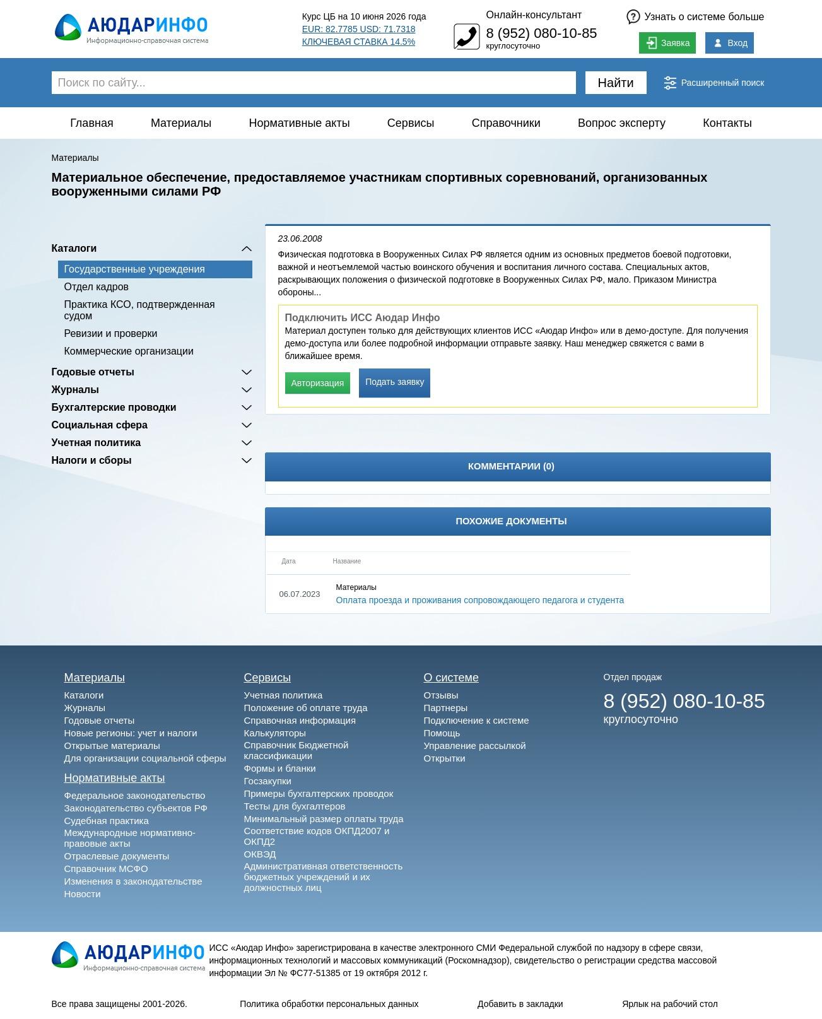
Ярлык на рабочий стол (670, 1004)
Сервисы (411, 123)
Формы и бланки (280, 768)
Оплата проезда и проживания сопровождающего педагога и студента (480, 600)
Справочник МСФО (106, 868)
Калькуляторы (275, 732)
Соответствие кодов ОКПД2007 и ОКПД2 (317, 836)
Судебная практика (106, 820)
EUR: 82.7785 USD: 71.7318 (359, 29)
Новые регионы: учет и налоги (130, 732)
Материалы (181, 123)
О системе (451, 677)
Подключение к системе (476, 720)
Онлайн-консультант (534, 14)
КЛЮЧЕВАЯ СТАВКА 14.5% (358, 42)
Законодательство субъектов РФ (136, 808)
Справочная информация (300, 720)
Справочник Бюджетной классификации (296, 750)
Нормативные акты (299, 123)
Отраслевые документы (117, 856)
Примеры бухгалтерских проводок (319, 793)
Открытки (445, 758)
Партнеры (446, 707)
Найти (616, 83)
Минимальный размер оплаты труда (324, 818)
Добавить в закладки (520, 1004)
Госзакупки (267, 780)
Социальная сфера (100, 425)
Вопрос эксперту (622, 123)
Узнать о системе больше (705, 16)
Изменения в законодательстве (133, 881)
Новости (82, 893)
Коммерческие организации (129, 351)
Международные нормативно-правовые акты (130, 838)
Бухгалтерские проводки (114, 407)
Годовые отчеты (93, 372)
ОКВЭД (260, 854)
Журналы (75, 389)
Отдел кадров (96, 286)
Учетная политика (96, 442)
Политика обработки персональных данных (329, 1004)
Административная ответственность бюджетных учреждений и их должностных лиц (323, 877)
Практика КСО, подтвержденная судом (139, 310)
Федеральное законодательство (135, 795)
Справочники (506, 123)
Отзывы (441, 695)
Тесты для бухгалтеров (295, 806)
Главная (92, 123)
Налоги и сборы (92, 460)
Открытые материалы (112, 745)
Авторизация (317, 383)
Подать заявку (394, 382)
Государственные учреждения (134, 269)
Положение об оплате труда (306, 707)
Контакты (727, 123)
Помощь (442, 732)
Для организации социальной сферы (145, 758)
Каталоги (74, 248)
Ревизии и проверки (111, 333)
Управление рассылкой (475, 745)
